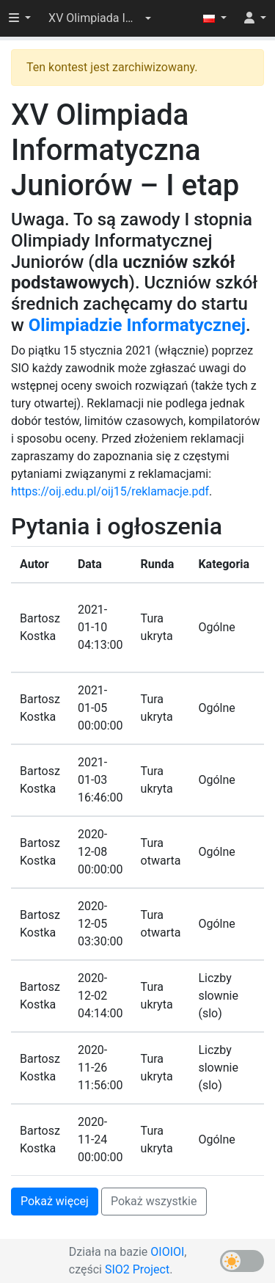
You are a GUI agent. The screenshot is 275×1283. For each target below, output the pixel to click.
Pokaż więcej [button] (55, 1201)
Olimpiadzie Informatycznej (137, 325)
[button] (100, 18)
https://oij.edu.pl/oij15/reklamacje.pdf (110, 491)
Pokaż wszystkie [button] (154, 1201)
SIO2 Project (137, 1269)
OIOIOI (167, 1252)
